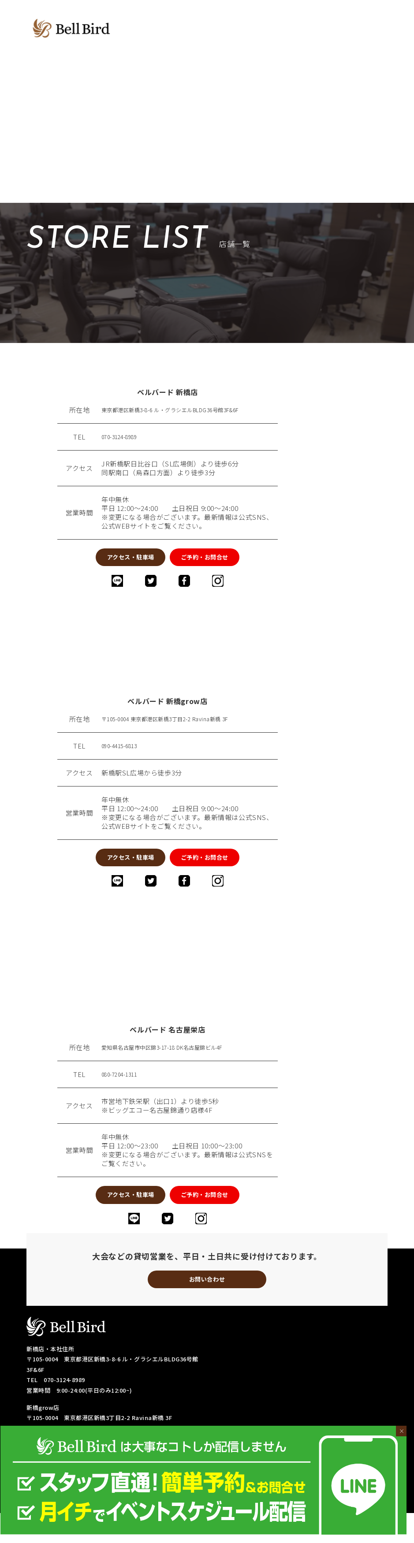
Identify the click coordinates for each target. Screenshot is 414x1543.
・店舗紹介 (257, 1465)
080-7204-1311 (124, 1090)
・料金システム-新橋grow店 (245, 1475)
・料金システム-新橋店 (318, 1465)
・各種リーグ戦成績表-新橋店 (247, 1496)
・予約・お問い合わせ (237, 1517)
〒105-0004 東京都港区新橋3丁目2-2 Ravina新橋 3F (180, 727)
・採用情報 (298, 1517)
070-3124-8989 (124, 436)
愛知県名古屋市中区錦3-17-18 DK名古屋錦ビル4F (177, 1063)
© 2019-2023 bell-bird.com (207, 1534)
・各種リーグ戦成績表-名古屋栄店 (253, 1507)
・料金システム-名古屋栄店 (337, 1475)
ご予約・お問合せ (229, 560)
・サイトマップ (349, 1517)
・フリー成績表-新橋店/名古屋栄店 (254, 1486)
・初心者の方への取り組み (350, 1507)
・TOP (216, 1465)
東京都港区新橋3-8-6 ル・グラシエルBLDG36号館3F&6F (188, 410)
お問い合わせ (207, 1306)
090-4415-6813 (124, 753)
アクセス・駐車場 (106, 560)
